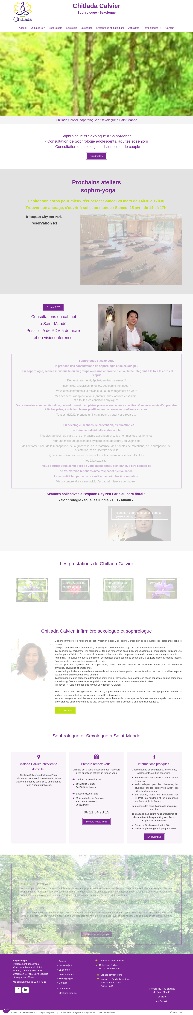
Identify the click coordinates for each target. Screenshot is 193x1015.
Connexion (176, 1012)
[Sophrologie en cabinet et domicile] (32, 590)
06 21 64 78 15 (96, 812)
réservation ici (44, 223)
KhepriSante (89, 1012)
